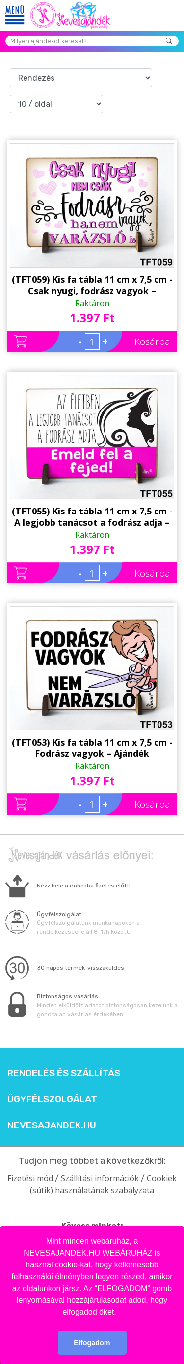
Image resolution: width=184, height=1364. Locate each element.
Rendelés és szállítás (63, 1073)
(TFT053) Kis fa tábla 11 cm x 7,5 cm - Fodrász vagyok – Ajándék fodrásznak (92, 748)
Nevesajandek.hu (51, 1125)
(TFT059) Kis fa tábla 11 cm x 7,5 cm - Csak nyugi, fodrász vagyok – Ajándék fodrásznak (92, 285)
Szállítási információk (100, 1178)
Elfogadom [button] (92, 1343)
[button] (119, 1312)
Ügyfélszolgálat (52, 1099)
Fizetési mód (30, 1178)
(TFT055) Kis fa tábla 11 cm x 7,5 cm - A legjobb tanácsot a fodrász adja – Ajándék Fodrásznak (92, 517)
